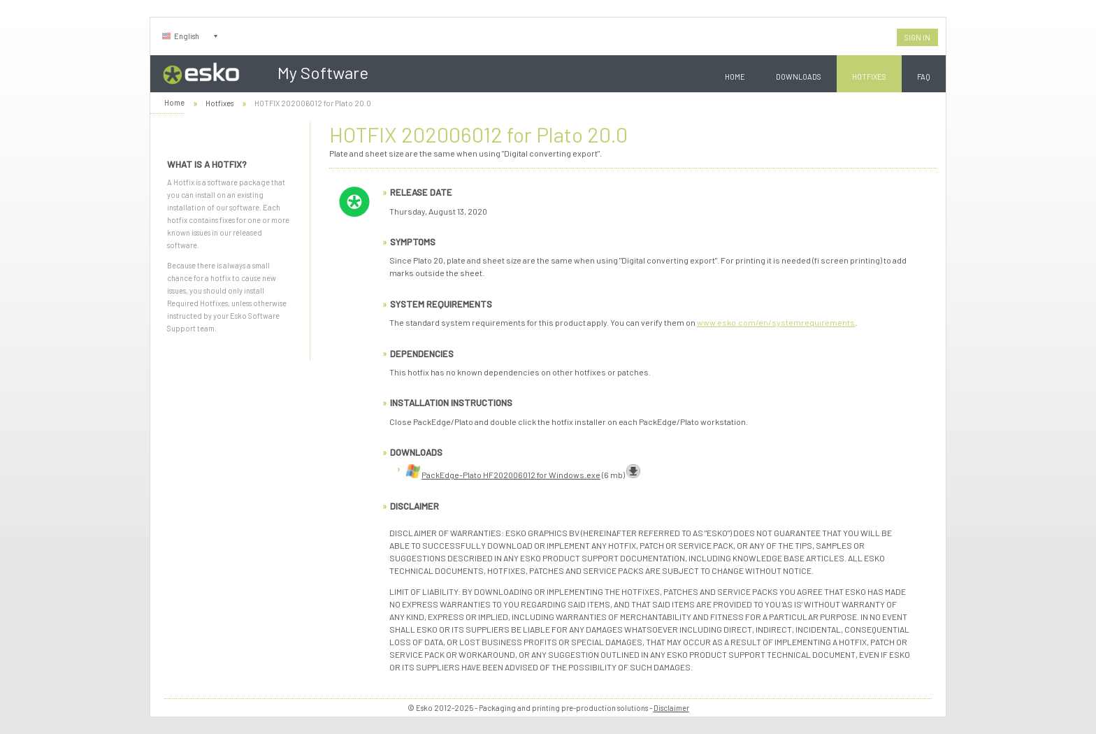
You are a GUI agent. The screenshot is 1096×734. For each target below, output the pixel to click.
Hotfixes (869, 76)
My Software (322, 72)
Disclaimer (671, 707)
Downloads (798, 76)
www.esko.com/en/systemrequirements (776, 322)
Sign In (917, 37)
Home (735, 76)
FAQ (923, 76)
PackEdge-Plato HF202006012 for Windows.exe (510, 475)
